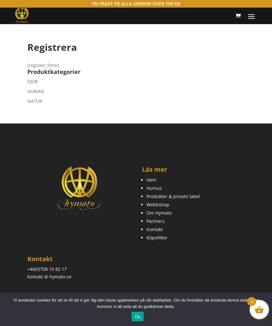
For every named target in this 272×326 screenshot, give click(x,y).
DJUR (32, 81)
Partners (155, 221)
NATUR (34, 101)
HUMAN (35, 91)
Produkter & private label (173, 196)
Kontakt (154, 229)
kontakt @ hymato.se (49, 277)
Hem (151, 180)
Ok (137, 316)
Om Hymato (159, 213)
